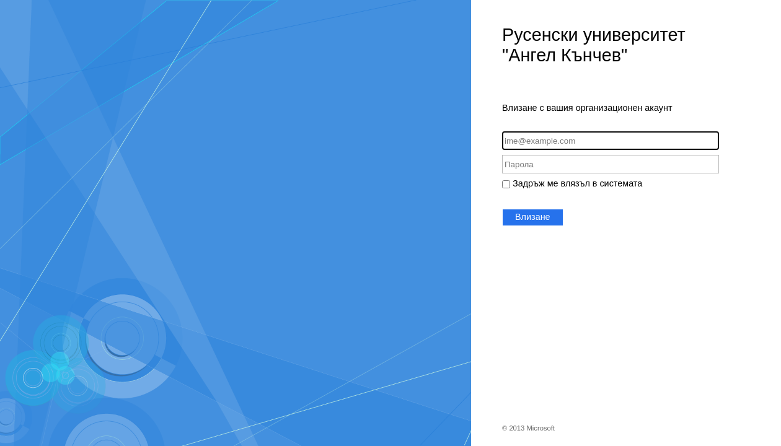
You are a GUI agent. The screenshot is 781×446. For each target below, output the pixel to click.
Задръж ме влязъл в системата (577, 183)
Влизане (532, 217)
